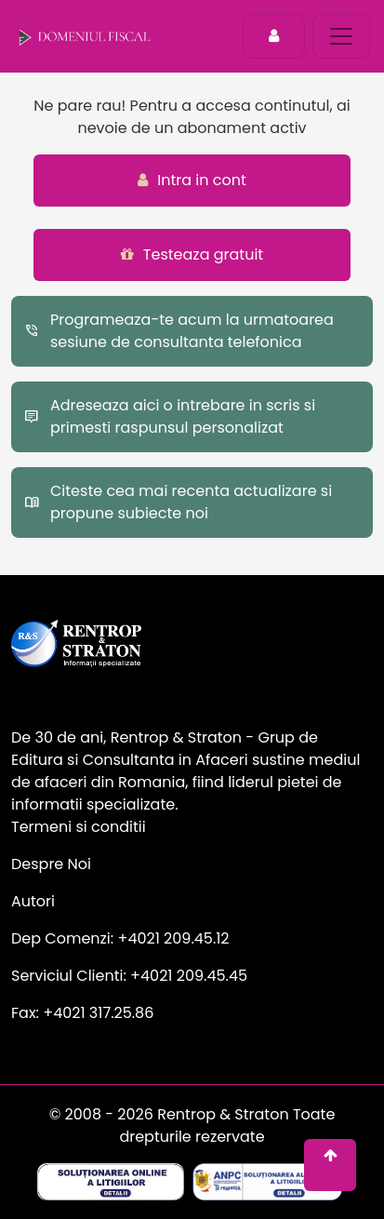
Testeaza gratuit (192, 254)
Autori (33, 901)
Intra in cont (192, 180)
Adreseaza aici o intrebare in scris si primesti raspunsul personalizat (169, 416)
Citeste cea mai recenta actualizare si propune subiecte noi (178, 502)
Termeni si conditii (78, 826)
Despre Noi (51, 864)
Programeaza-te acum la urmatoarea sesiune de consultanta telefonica (179, 331)
